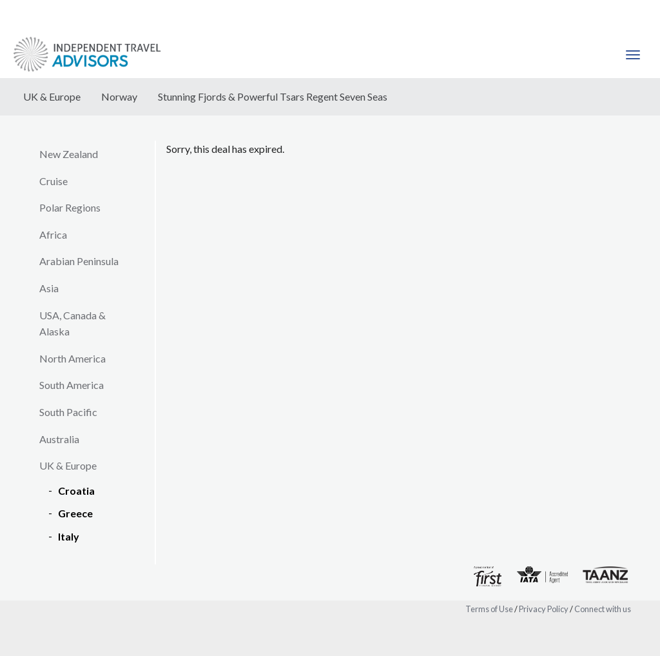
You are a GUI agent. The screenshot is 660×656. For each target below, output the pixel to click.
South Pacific (68, 412)
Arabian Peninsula (79, 261)
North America (72, 358)
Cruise (53, 181)
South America (71, 385)
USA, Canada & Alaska (72, 323)
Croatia (76, 490)
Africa (53, 234)
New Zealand (68, 154)
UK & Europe (52, 96)
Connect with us (602, 609)
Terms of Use (489, 609)
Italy (68, 536)
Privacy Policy (543, 609)
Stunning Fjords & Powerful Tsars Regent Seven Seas (272, 96)
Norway (119, 96)
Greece (75, 513)
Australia (59, 439)
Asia (49, 288)
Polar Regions (70, 207)
